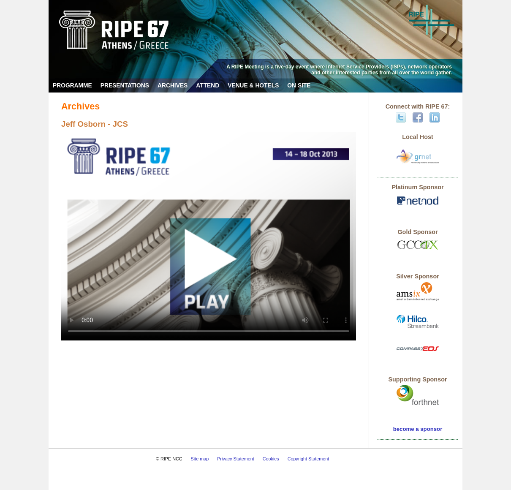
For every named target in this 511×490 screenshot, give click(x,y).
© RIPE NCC (169, 458)
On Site (298, 85)
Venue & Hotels (253, 85)
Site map (200, 458)
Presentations (125, 85)
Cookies (271, 458)
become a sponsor (418, 429)
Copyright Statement (308, 458)
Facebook (418, 117)
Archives (173, 85)
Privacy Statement (235, 458)
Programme (72, 85)
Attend (207, 85)
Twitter (401, 117)
